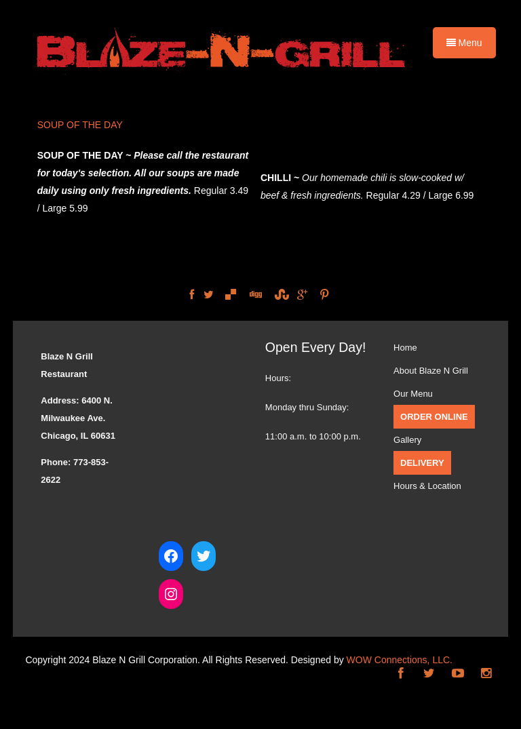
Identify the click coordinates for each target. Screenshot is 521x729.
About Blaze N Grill (430, 371)
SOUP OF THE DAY (80, 124)
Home (405, 347)
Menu (464, 42)
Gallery (407, 440)
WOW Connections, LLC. (399, 659)
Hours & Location (427, 486)
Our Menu (413, 394)
